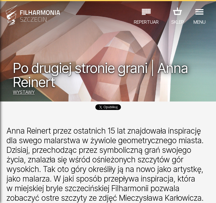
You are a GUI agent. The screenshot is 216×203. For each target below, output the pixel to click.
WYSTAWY (24, 92)
